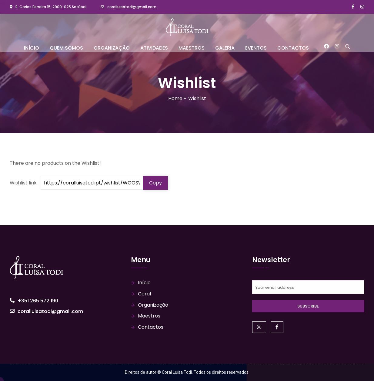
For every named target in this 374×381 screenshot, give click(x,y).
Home (175, 98)
